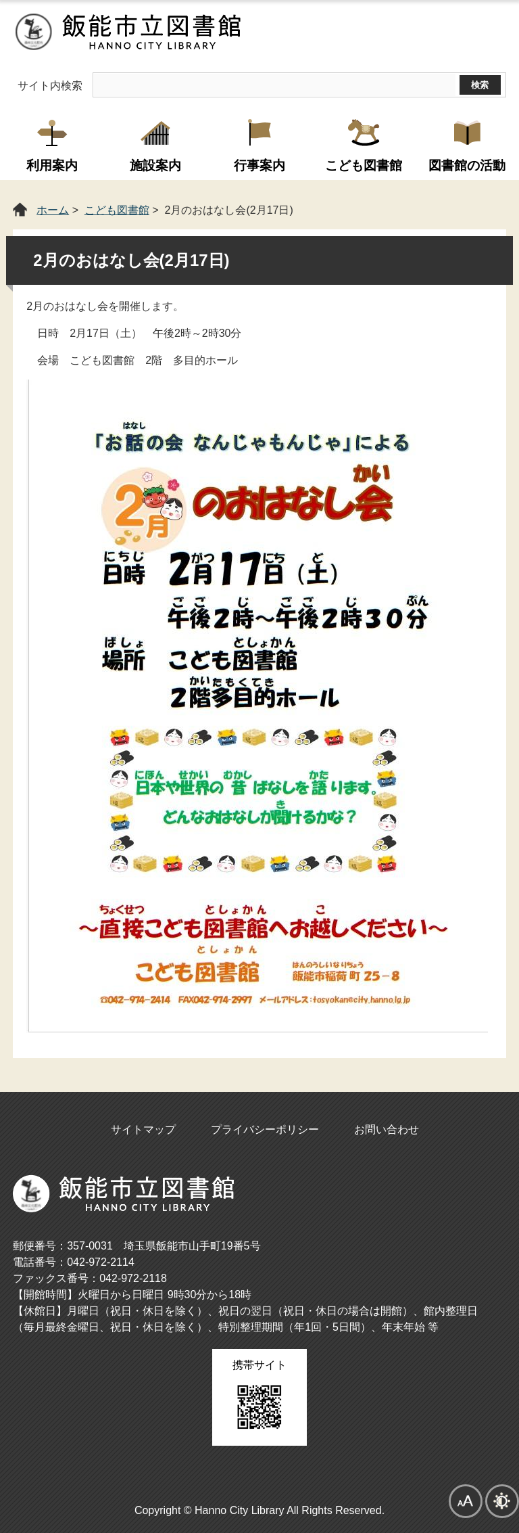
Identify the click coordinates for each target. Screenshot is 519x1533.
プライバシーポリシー (265, 1129)
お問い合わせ (386, 1129)
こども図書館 (363, 165)
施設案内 (155, 165)
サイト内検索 (50, 85)
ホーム (52, 210)
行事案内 (259, 165)
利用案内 (52, 165)
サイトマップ (143, 1129)
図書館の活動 (466, 165)
